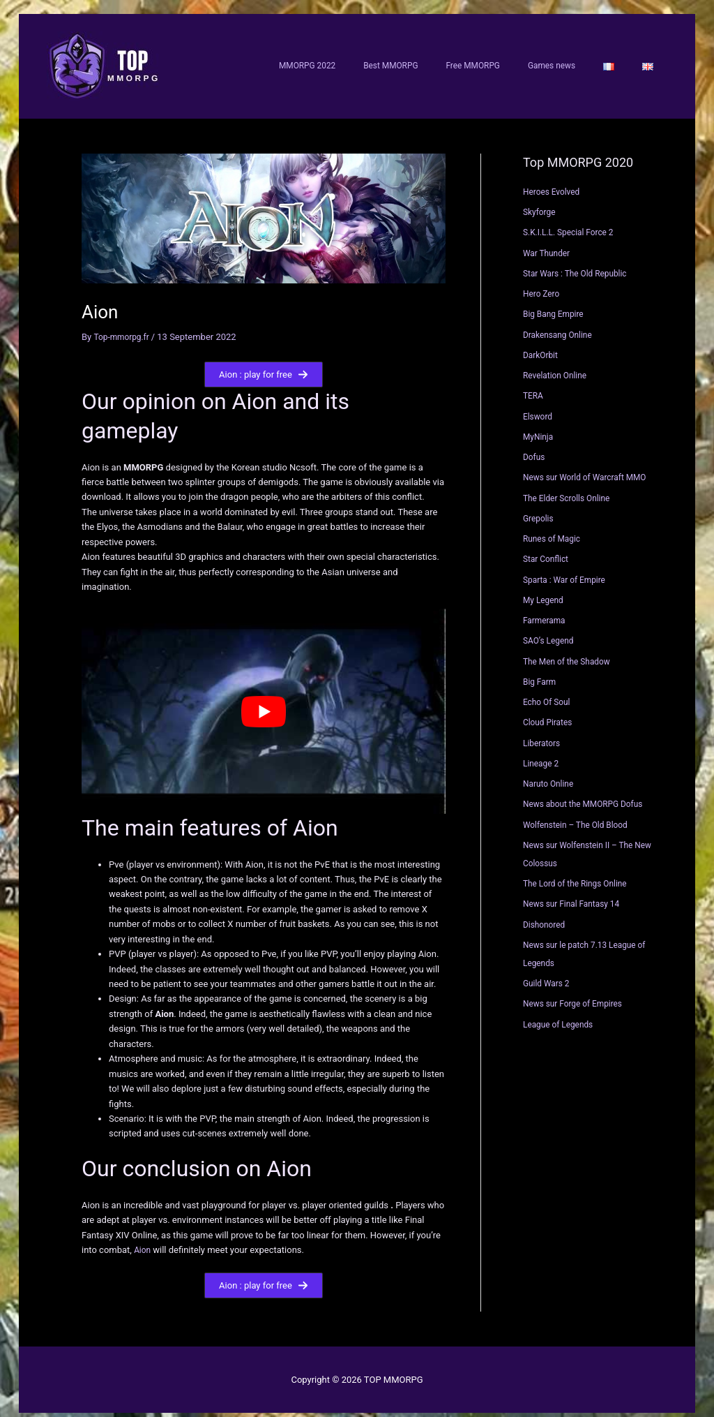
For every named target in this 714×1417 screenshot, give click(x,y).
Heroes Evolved (554, 182)
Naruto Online (550, 774)
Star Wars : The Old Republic (580, 263)
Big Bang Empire (556, 304)
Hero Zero (543, 284)
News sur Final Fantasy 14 (576, 894)
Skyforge (541, 202)
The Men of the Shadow (570, 651)
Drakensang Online (560, 325)
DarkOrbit (542, 345)
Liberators (543, 733)
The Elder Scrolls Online (570, 488)
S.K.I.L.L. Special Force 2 (572, 223)
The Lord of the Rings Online (580, 873)
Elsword (539, 406)
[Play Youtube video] (264, 702)
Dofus (535, 447)
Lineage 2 (542, 753)
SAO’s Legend (551, 631)
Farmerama (546, 610)
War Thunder (549, 243)
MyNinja (539, 427)
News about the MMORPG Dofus (588, 794)
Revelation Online (558, 365)
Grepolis (539, 508)
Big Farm (541, 672)
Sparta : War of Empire (568, 570)
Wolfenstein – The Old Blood (580, 815)
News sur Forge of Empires (577, 994)
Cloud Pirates (550, 713)
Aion (143, 1241)
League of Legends (561, 1014)
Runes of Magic (554, 529)
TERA (534, 386)
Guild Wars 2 (548, 973)
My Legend (545, 590)
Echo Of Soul (549, 692)
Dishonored (546, 915)
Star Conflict (547, 549)
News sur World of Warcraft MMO (590, 468)
